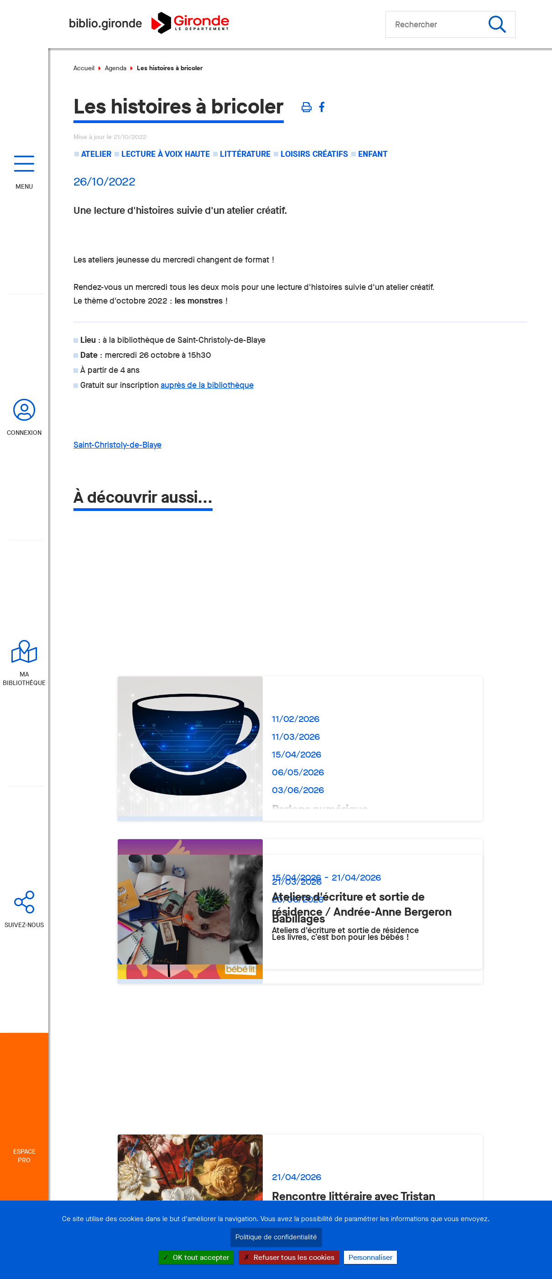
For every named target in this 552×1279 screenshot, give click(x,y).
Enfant (373, 154)
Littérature (245, 154)
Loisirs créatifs (314, 154)
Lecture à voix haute (165, 154)
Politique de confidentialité (276, 1237)
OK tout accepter (196, 1257)
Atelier (96, 154)
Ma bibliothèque (24, 678)
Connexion (24, 432)
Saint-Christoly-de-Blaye (117, 444)
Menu (24, 186)
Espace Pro (24, 1156)
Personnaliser (370, 1257)
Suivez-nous (24, 925)
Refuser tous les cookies (289, 1257)
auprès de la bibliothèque (207, 385)
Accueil (83, 68)
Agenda (115, 68)
